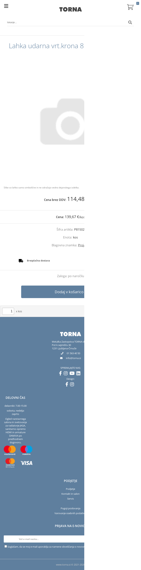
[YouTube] (72, 374)
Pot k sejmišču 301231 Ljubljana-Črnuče (64, 346)
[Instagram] (66, 374)
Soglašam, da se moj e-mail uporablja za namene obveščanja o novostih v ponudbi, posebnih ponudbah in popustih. (72, 546)
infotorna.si (73, 358)
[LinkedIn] (79, 374)
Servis (70, 498)
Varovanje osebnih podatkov (70, 513)
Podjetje (70, 489)
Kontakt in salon (70, 493)
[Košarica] (130, 6)
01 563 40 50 (73, 353)
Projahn (83, 245)
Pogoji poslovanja (70, 508)
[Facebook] (61, 374)
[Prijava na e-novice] (133, 539)
